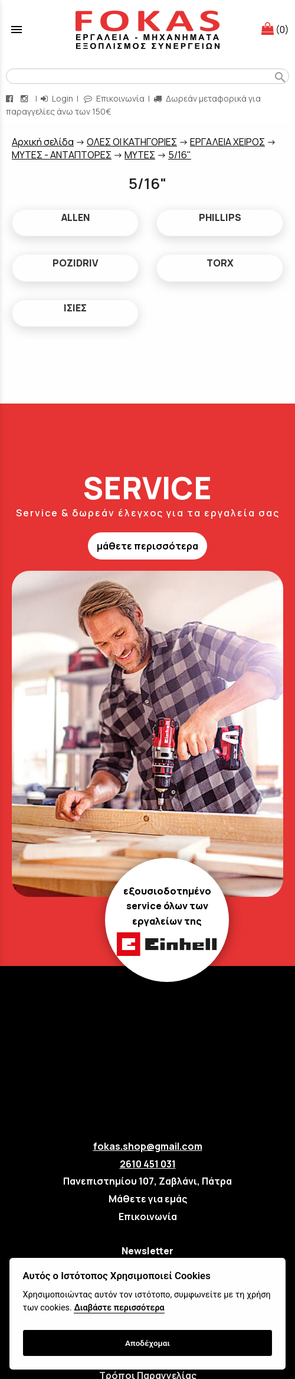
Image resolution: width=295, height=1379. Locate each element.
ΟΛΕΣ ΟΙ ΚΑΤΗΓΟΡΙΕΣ (132, 141)
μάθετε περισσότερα (147, 545)
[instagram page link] (25, 98)
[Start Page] (147, 29)
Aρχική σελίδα (43, 141)
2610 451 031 (148, 1163)
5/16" (179, 154)
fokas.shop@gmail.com (147, 1146)
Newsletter (147, 1250)
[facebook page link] (10, 98)
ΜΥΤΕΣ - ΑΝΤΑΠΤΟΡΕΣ (62, 154)
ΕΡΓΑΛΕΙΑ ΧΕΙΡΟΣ (227, 141)
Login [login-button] (57, 98)
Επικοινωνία (148, 1216)
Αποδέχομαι (147, 1343)
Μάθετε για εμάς (148, 1198)
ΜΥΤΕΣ (139, 154)
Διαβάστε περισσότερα (119, 1308)
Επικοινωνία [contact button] (114, 98)
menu (16, 29)
